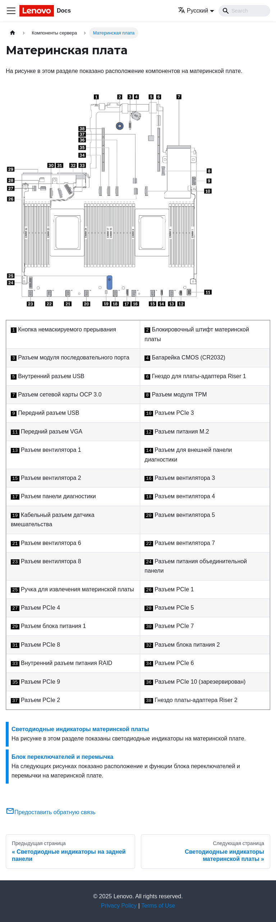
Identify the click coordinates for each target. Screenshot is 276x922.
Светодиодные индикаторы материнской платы (80, 729)
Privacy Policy (119, 906)
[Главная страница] (12, 32)
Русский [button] (193, 11)
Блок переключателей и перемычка (62, 757)
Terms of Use (158, 906)
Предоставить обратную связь (51, 812)
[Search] (244, 11)
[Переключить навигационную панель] (11, 10)
